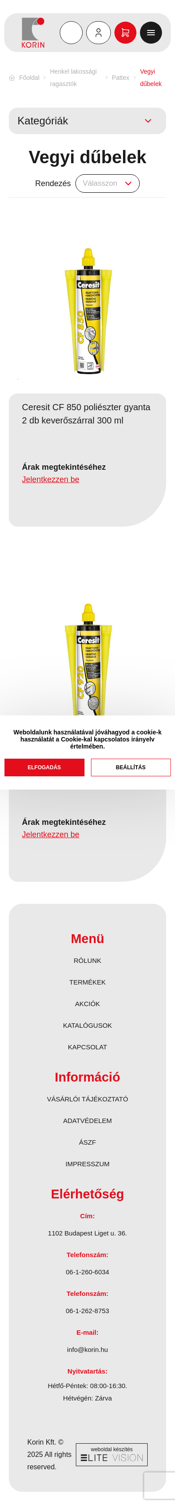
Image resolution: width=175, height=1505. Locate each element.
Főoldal (29, 77)
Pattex (121, 77)
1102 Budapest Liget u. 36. (87, 1233)
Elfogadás (44, 767)
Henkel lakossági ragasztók (73, 77)
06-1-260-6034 (87, 1272)
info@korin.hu (87, 1349)
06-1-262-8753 (87, 1310)
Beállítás (130, 767)
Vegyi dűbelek (151, 77)
